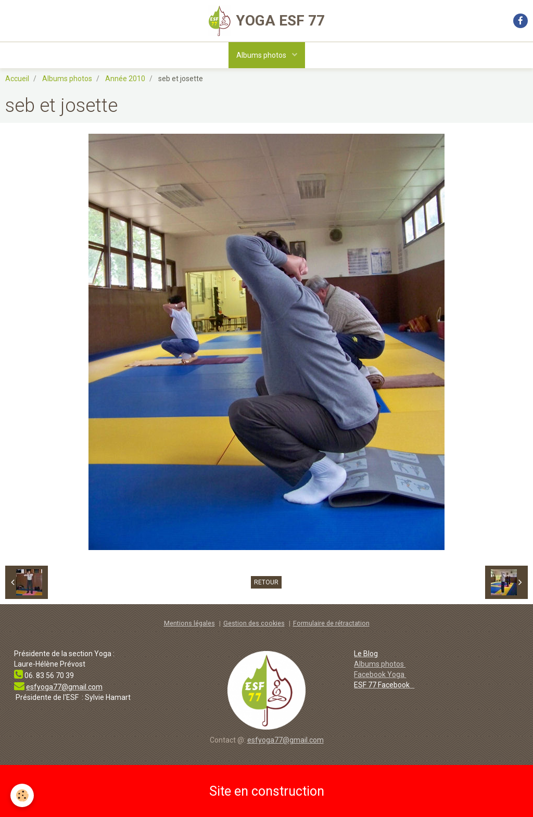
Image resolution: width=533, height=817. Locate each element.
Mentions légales (189, 623)
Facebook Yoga (380, 674)
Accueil (17, 78)
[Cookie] (22, 795)
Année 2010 (125, 78)
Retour (266, 582)
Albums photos (262, 55)
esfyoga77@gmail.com (285, 740)
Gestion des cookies (254, 623)
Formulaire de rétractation (331, 623)
